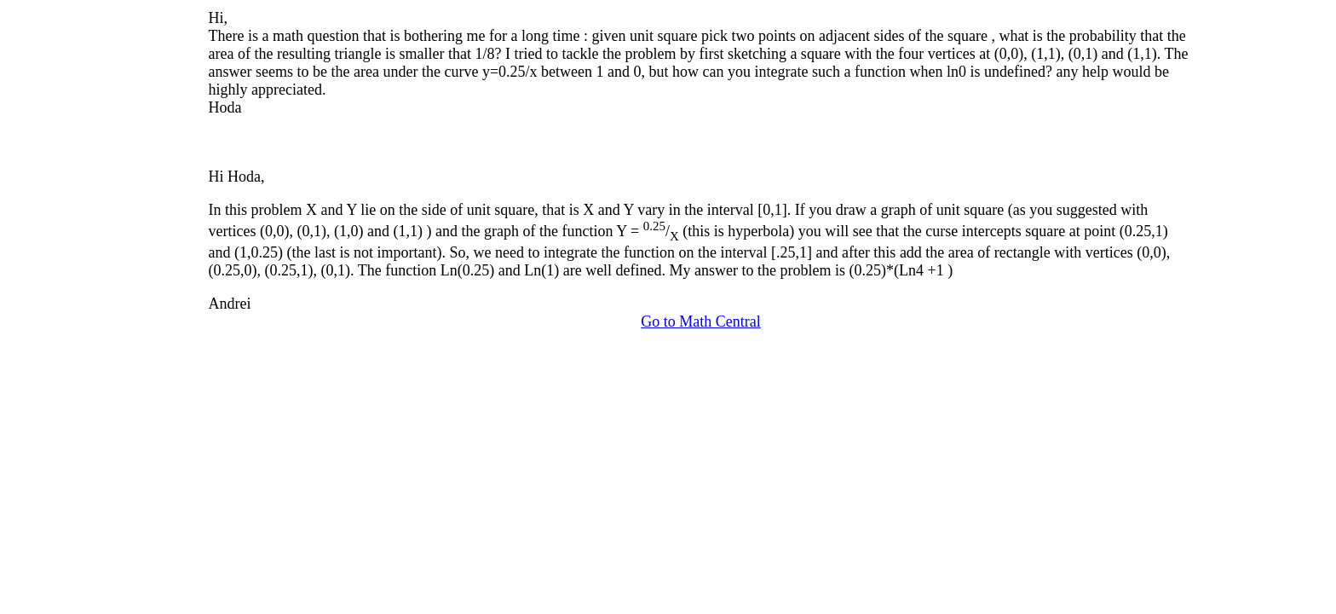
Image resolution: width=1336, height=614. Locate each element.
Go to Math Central (700, 321)
